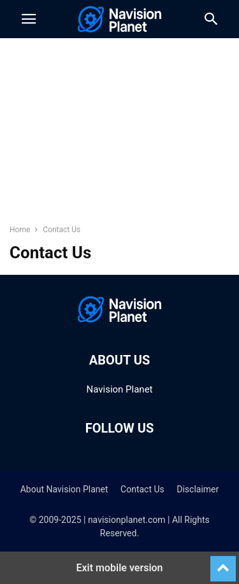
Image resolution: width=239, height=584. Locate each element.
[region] (119, 136)
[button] (29, 19)
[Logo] (119, 321)
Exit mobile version (119, 568)
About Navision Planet (64, 489)
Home (20, 229)
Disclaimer (198, 489)
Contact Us (142, 489)
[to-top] (223, 563)
